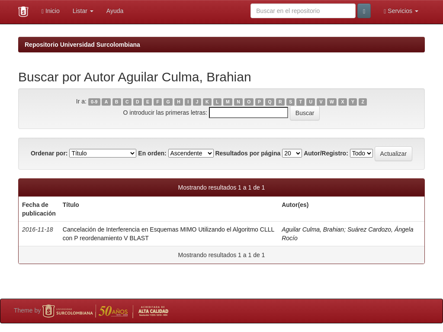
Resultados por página (247, 153)
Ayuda (114, 10)
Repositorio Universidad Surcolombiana (82, 44)
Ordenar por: (49, 153)
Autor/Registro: (326, 153)
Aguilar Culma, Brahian (313, 229)
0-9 (94, 101)
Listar (83, 10)
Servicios (401, 11)
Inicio (51, 11)
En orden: (152, 153)
